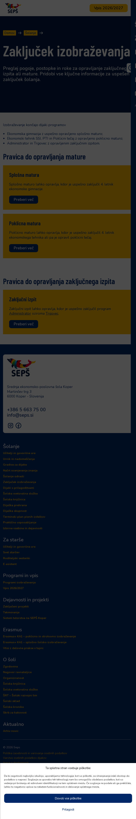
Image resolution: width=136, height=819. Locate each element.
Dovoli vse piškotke (68, 798)
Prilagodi (68, 809)
